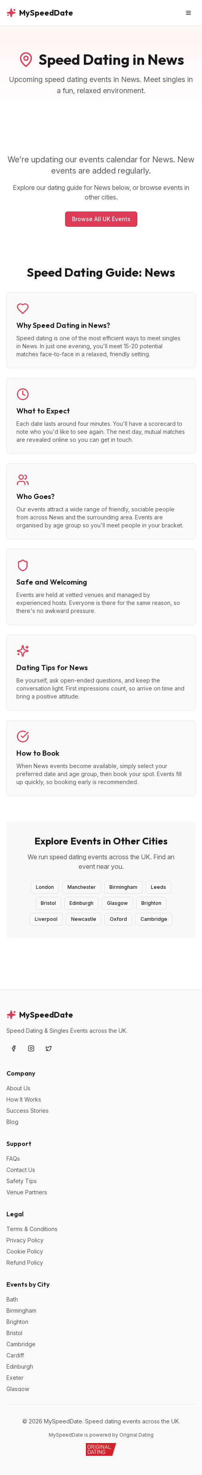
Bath (12, 1299)
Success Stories (27, 1110)
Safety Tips (21, 1181)
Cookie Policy (24, 1251)
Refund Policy (24, 1262)
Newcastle (83, 919)
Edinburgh (81, 903)
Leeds (158, 887)
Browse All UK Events (101, 219)
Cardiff (15, 1355)
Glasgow (117, 903)
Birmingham (123, 887)
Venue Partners (26, 1192)
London (45, 887)
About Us (18, 1088)
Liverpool (46, 919)
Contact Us (20, 1169)
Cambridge (154, 919)
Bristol (48, 903)
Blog (12, 1121)
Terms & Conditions (31, 1229)
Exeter (15, 1377)
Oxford (118, 919)
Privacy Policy (25, 1240)
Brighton (151, 903)
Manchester (81, 887)
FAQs (13, 1158)
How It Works (23, 1099)
